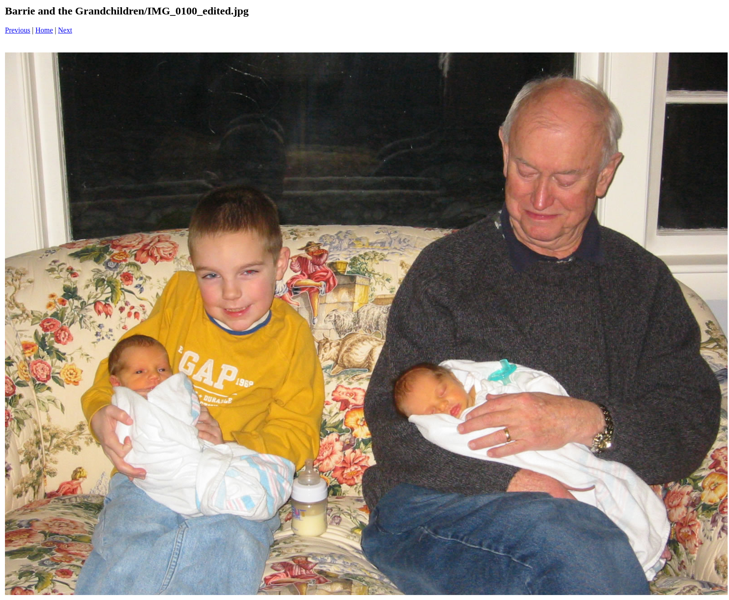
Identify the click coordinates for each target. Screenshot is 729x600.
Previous (17, 30)
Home (44, 30)
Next (65, 30)
